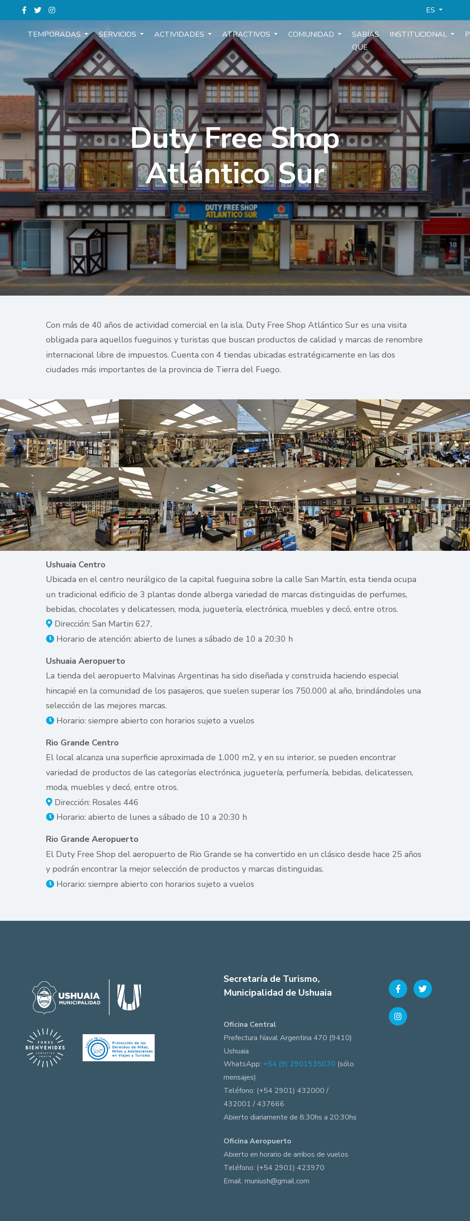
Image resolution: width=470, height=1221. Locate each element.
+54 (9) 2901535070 (299, 1064)
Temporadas (53, 34)
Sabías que (347, 40)
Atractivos (236, 34)
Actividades (172, 34)
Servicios (113, 34)
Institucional (398, 34)
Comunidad (297, 34)
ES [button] (431, 10)
